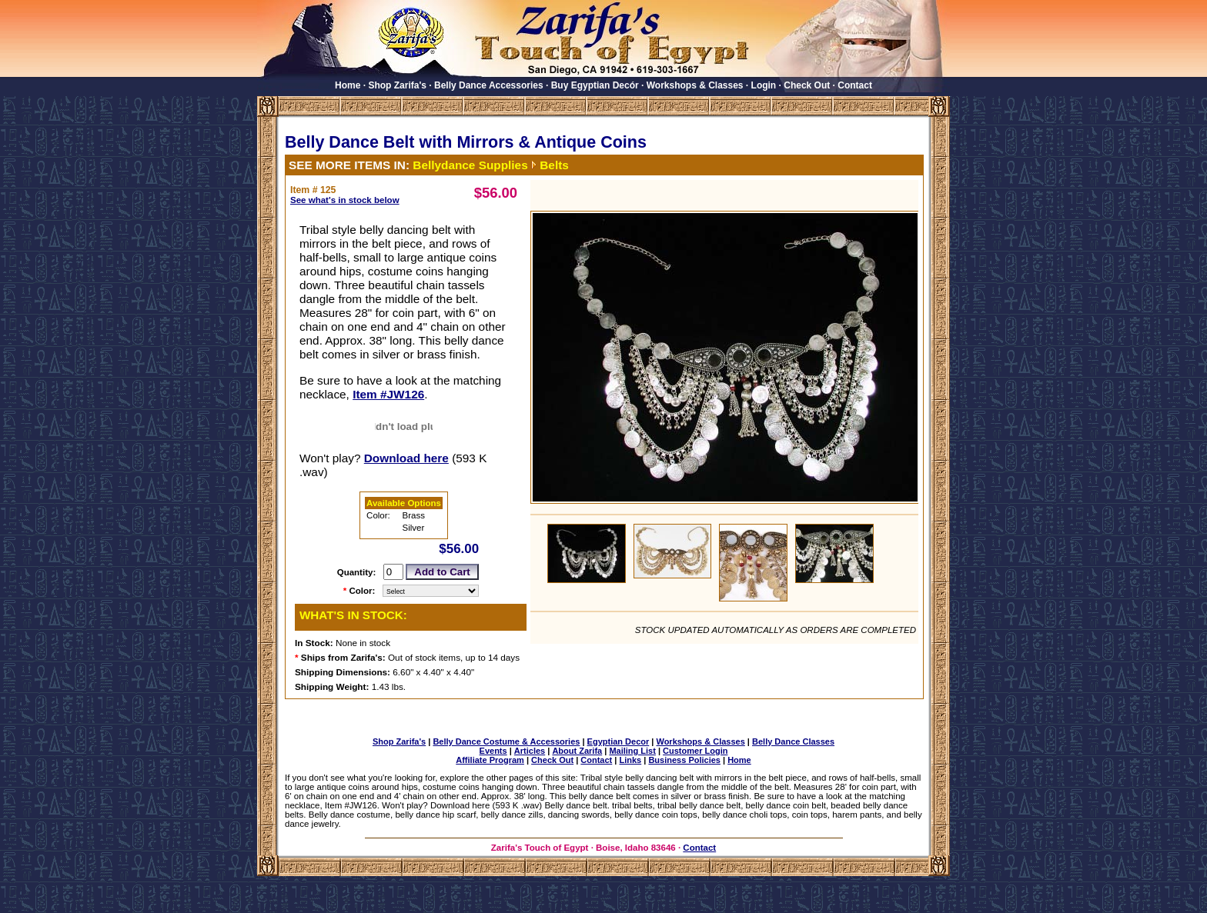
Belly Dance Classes (793, 741)
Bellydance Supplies (470, 165)
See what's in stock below (345, 200)
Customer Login (695, 750)
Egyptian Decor (618, 741)
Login (764, 85)
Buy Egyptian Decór (595, 85)
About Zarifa (577, 750)
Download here (406, 458)
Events (493, 750)
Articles (529, 750)
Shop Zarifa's (397, 85)
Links (630, 760)
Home (347, 85)
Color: (362, 590)
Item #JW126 (388, 394)
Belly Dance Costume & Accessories (506, 741)
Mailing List (632, 750)
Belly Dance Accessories (488, 85)
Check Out (807, 85)
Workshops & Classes (695, 85)
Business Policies (684, 760)
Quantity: (356, 572)
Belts (554, 165)
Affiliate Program (490, 760)
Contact (855, 85)
